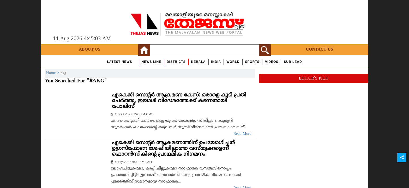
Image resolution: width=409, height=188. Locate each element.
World (232, 62)
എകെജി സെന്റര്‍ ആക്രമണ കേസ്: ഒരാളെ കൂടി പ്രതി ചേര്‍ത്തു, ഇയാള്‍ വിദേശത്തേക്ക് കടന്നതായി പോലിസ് (179, 101)
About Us (89, 49)
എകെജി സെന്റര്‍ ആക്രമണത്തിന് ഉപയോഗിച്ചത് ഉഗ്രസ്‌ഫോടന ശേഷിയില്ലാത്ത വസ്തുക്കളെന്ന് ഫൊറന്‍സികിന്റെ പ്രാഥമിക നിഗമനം (173, 149)
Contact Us (319, 49)
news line (151, 62)
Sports (252, 62)
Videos (271, 62)
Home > (53, 73)
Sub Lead (293, 62)
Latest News (119, 62)
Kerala (198, 62)
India (216, 62)
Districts (176, 62)
